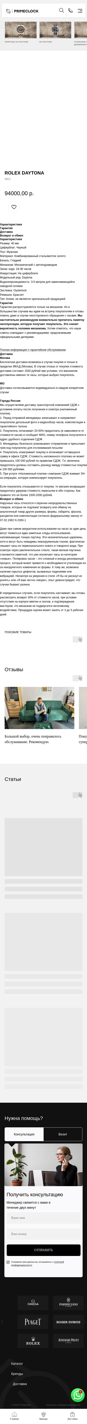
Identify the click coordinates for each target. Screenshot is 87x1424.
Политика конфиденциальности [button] (63, 1405)
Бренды (17, 1374)
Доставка (20, 1384)
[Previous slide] (2, 1322)
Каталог (17, 1363)
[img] (21, 29)
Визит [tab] (63, 1134)
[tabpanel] (43, 1210)
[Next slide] (85, 1322)
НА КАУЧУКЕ (45, 42)
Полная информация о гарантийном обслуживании (33, 350)
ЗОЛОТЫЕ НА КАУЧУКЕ (16, 42)
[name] (44, 1218)
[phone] (44, 1234)
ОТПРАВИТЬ (43, 1250)
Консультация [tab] (24, 1134)
